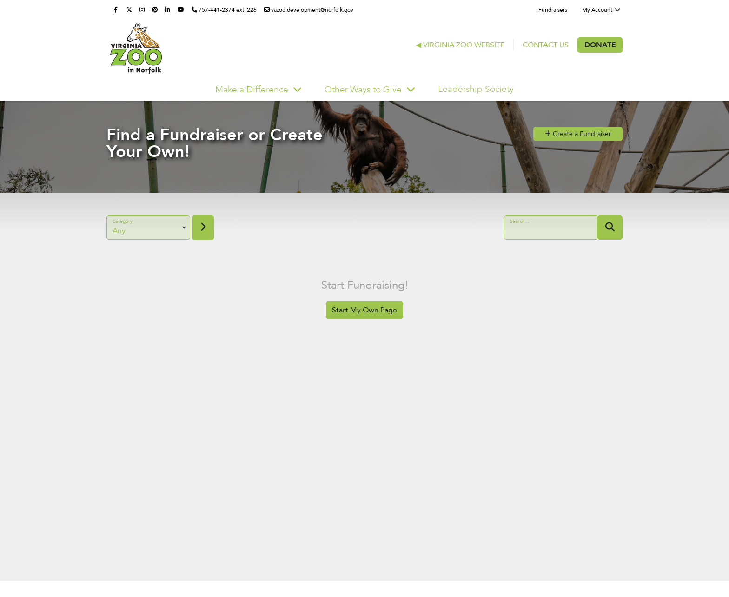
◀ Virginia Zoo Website (460, 45)
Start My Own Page (364, 310)
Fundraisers (552, 9)
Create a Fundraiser (578, 134)
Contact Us (546, 45)
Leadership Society (476, 89)
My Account (601, 9)
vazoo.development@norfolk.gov (308, 9)
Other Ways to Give (364, 90)
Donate (600, 45)
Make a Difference (253, 90)
